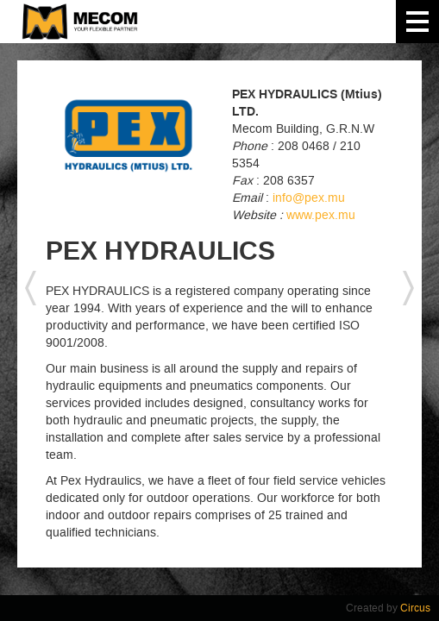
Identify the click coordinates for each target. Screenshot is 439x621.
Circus (415, 608)
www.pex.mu (320, 215)
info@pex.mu (309, 198)
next (408, 288)
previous (30, 288)
